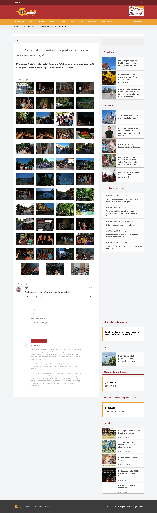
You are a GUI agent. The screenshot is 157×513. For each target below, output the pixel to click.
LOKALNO (17, 27)
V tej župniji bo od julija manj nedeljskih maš (127, 116)
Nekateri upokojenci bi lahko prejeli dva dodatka (128, 145)
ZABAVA (69, 27)
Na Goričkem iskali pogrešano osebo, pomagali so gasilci (126, 358)
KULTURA (56, 27)
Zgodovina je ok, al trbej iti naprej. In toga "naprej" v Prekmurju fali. (122, 236)
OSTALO (74, 22)
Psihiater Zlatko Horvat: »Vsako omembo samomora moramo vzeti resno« (128, 132)
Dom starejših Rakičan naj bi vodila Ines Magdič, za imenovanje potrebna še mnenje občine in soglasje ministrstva (129, 93)
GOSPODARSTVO (46, 27)
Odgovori (90, 298)
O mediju (112, 506)
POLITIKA (35, 27)
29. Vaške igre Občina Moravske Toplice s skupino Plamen (127, 444)
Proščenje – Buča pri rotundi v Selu (127, 486)
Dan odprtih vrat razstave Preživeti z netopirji (128, 431)
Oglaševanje (139, 506)
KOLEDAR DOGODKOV (88, 22)
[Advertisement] (123, 286)
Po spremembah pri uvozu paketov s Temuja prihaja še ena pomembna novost (129, 78)
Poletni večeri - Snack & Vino (128, 459)
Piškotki (131, 506)
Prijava (17, 2)
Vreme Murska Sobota (109, 22)
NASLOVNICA (20, 22)
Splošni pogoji (122, 506)
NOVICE (31, 22)
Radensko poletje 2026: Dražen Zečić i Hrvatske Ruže (128, 473)
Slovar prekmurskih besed (115, 372)
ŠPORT (51, 22)
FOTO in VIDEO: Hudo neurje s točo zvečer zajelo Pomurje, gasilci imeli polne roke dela (127, 161)
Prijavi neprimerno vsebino (47, 298)
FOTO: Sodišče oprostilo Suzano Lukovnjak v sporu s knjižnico (129, 174)
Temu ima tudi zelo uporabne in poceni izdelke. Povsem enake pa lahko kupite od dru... (122, 213)
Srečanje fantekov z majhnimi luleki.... (121, 225)
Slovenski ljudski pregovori (115, 322)
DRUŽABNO (63, 22)
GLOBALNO (26, 27)
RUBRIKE (42, 22)
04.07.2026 (138, 22)
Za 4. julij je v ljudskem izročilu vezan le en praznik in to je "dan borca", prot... (123, 200)
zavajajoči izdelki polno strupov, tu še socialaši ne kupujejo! (121, 247)
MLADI (63, 27)
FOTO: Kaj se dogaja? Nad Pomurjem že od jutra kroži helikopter (129, 63)
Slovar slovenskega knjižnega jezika (120, 398)
